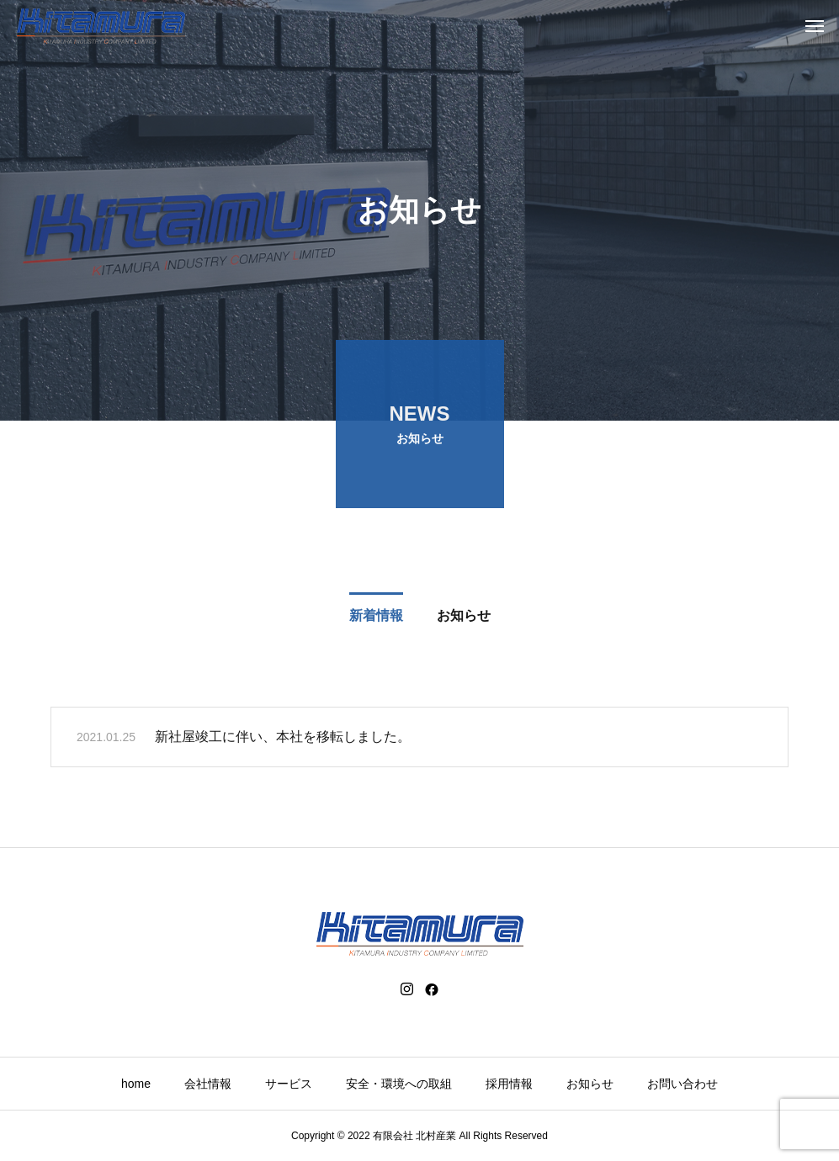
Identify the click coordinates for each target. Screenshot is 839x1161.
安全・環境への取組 (399, 1083)
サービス (288, 1083)
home (136, 1083)
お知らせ (589, 1083)
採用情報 (509, 1083)
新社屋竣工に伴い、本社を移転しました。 (283, 739)
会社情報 (207, 1083)
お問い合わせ (682, 1083)
